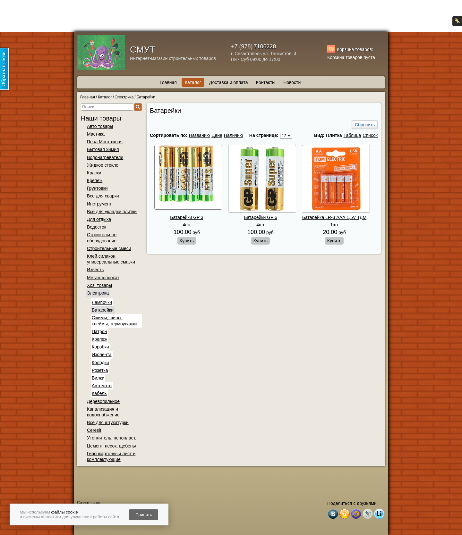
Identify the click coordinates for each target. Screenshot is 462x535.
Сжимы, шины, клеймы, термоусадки (114, 320)
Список (370, 135)
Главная (168, 82)
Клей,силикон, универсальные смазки (111, 259)
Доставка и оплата (228, 82)
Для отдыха (99, 219)
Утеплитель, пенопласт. (111, 437)
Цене (216, 135)
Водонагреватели (105, 157)
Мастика (96, 134)
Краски (94, 172)
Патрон (99, 331)
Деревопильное (103, 401)
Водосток (96, 227)
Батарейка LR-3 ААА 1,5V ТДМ (334, 217)
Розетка (100, 370)
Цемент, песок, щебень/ (111, 445)
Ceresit (94, 430)
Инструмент (99, 203)
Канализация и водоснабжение (103, 411)
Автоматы (102, 385)
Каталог (193, 82)
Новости (292, 82)
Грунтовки (97, 188)
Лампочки (102, 302)
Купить (187, 240)
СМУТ (142, 49)
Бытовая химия (103, 149)
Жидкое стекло (102, 165)
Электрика (98, 293)
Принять (143, 514)
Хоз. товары (99, 285)
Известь (95, 269)
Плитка (334, 135)
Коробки (100, 346)
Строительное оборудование (101, 237)
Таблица (352, 135)
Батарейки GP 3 (186, 217)
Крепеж (94, 180)
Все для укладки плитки (112, 211)
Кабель (99, 393)
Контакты (265, 82)
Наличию (233, 135)
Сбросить (365, 124)
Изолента (102, 354)
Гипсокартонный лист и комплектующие (111, 456)
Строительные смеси (109, 248)
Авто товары (100, 126)
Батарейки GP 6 (260, 217)
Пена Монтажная (105, 141)
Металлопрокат (103, 277)
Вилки (98, 377)
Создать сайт (88, 502)
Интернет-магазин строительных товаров (173, 58)
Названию (199, 135)
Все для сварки (103, 195)
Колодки (100, 362)
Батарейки (103, 310)
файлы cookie (64, 512)
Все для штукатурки (108, 422)
